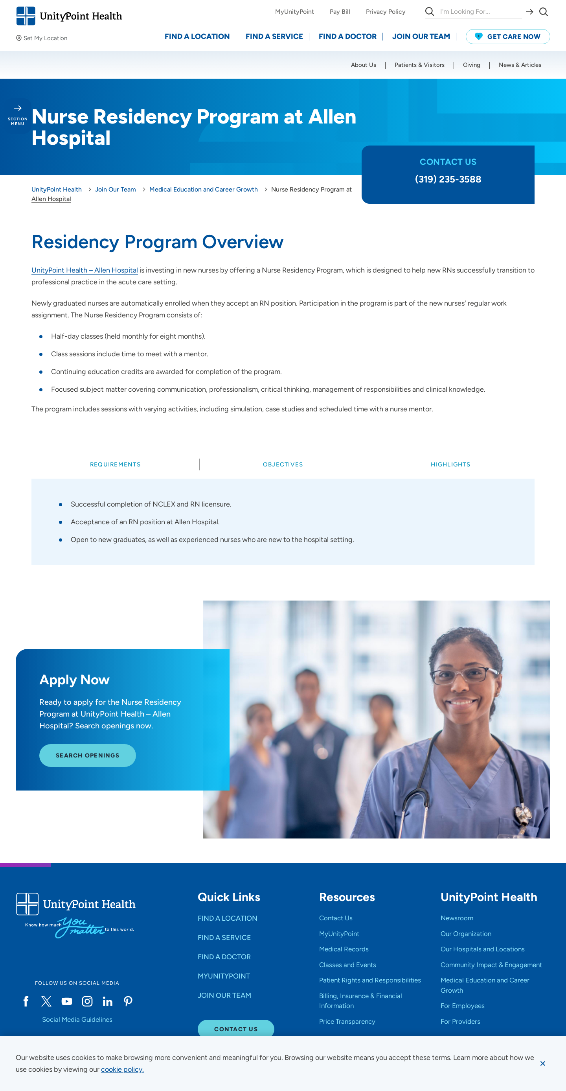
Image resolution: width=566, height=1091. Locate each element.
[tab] (115, 464)
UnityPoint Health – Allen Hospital (84, 270)
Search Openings (87, 759)
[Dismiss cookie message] (542, 1063)
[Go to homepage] (69, 16)
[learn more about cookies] (122, 1069)
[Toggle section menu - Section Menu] (17, 116)
